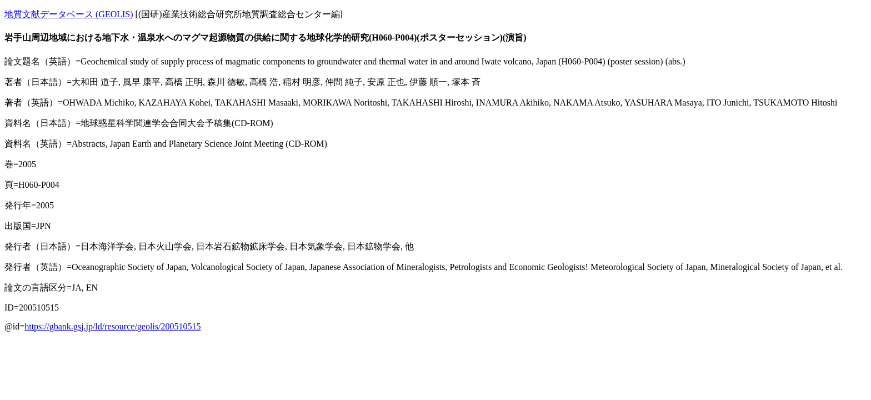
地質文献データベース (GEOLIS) (68, 14)
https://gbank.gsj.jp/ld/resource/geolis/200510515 (112, 326)
